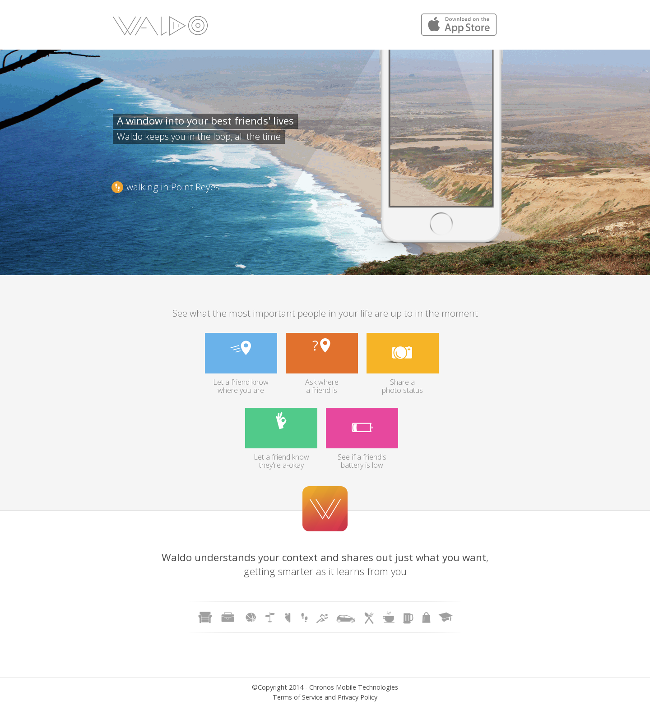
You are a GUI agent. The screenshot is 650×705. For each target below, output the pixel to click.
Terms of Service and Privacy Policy (325, 697)
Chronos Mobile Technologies (353, 687)
